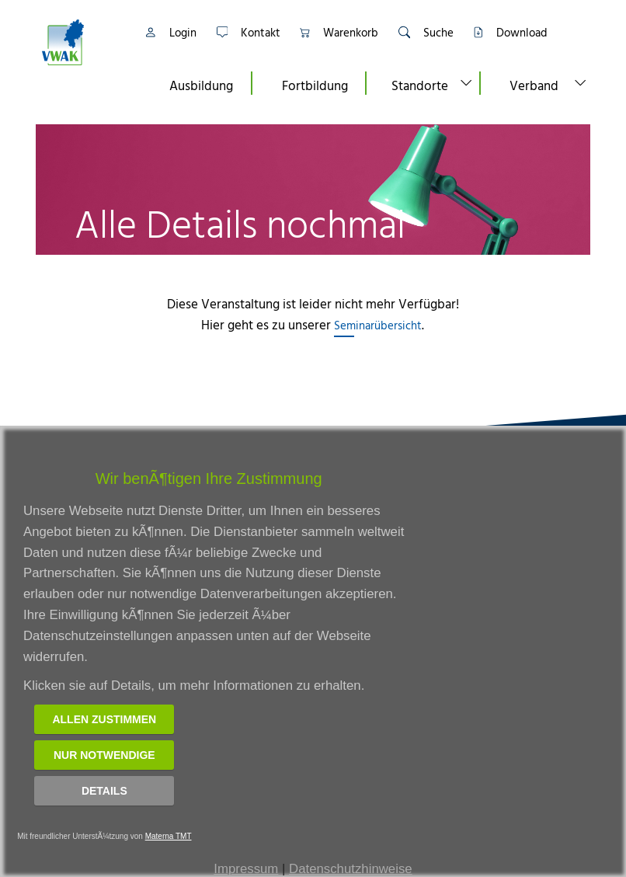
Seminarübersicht (378, 325)
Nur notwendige (104, 755)
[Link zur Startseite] (82, 42)
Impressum (246, 868)
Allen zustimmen (104, 719)
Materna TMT (168, 836)
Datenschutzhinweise (350, 868)
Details (104, 791)
